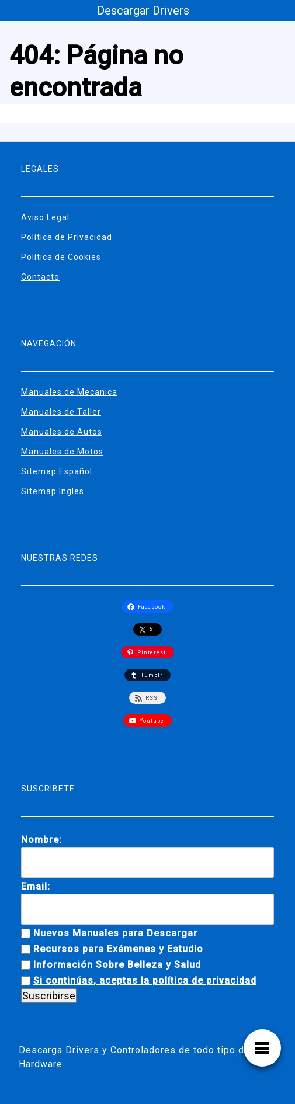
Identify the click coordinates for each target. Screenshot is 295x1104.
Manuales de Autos (61, 431)
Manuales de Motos (62, 451)
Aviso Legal (45, 217)
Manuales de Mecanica (69, 392)
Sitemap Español (56, 471)
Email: (35, 886)
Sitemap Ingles (52, 491)
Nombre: (41, 839)
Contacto (40, 277)
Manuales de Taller (61, 411)
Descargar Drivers (143, 10)
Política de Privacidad (66, 237)
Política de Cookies (61, 257)
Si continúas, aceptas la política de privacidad (144, 980)
